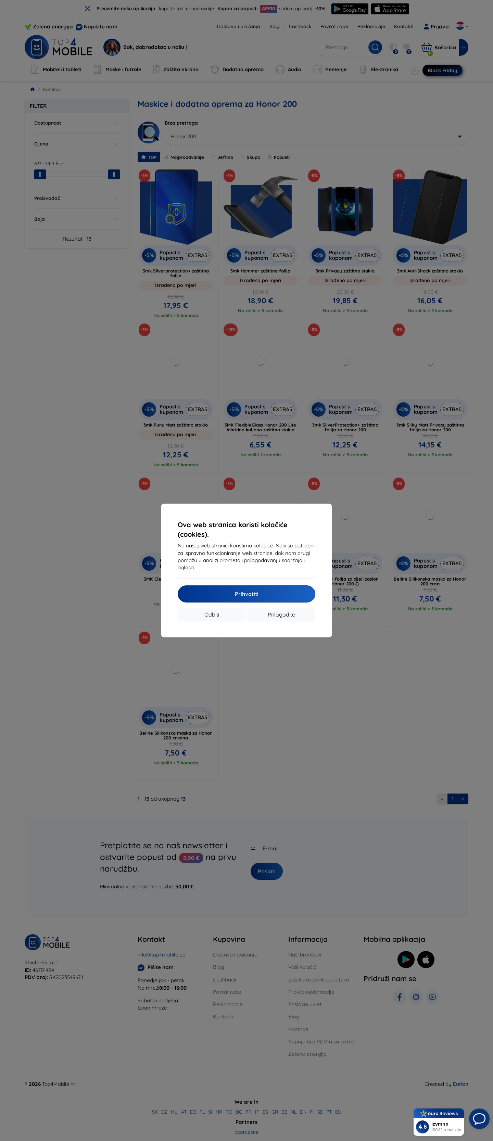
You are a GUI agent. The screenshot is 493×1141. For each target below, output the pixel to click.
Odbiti (211, 614)
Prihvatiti (246, 594)
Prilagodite (281, 614)
